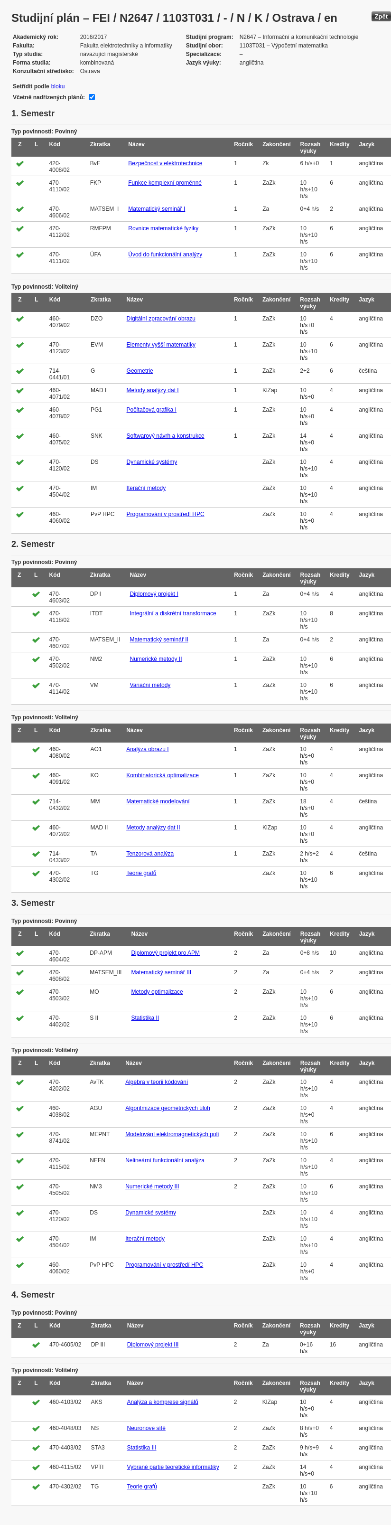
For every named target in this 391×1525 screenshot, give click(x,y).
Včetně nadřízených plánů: (49, 97)
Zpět (381, 16)
